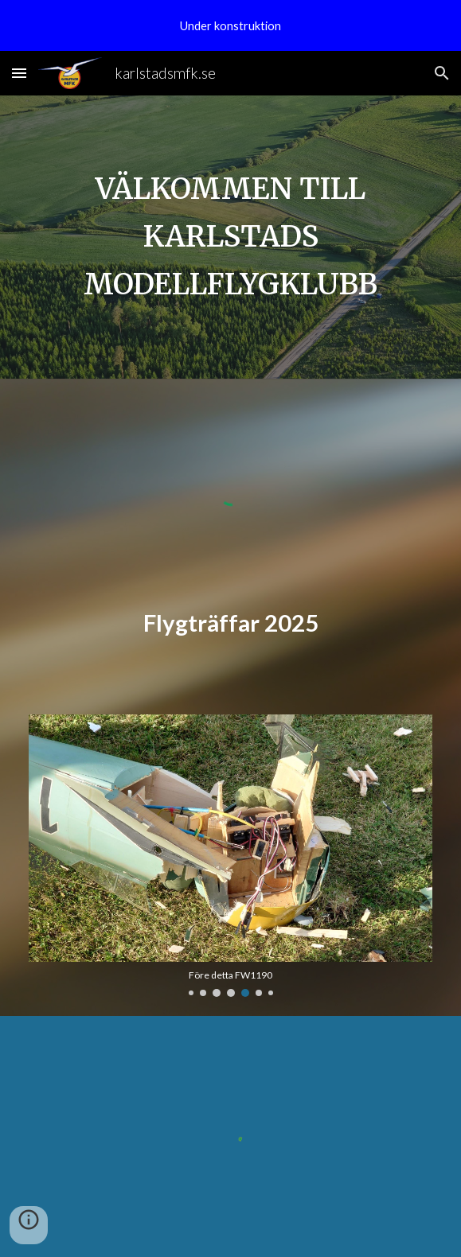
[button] (19, 73)
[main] (230, 237)
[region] (230, 25)
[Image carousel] (230, 856)
